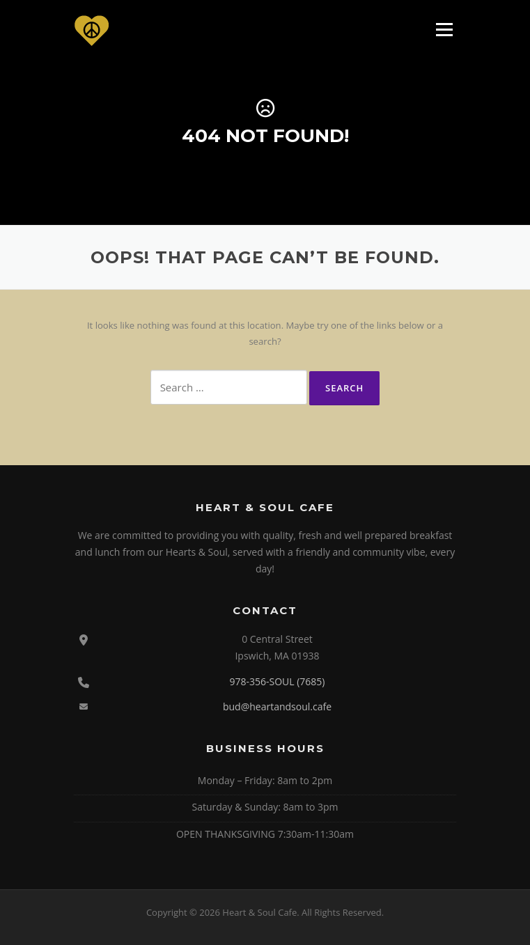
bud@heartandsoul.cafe (277, 706)
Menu (444, 29)
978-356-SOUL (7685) (277, 681)
